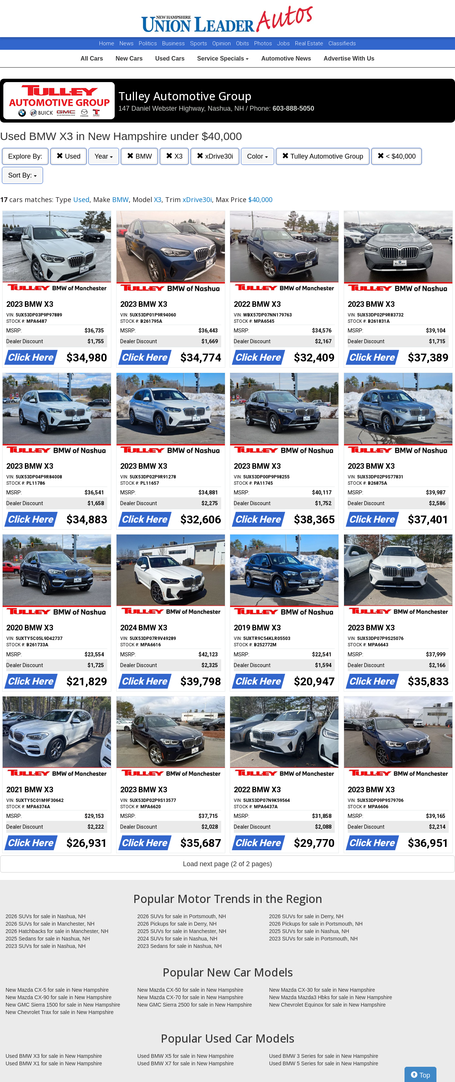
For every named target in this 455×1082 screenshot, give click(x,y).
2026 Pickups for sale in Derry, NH (177, 924)
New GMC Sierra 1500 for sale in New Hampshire (63, 1005)
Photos (264, 43)
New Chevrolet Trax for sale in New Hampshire (60, 1012)
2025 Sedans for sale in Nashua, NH (48, 939)
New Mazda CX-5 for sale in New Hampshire (57, 990)
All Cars (92, 58)
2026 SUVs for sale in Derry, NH (306, 916)
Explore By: (25, 156)
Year (104, 156)
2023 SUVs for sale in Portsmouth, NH (313, 939)
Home (106, 43)
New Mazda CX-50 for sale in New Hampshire (190, 990)
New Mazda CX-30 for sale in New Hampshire (322, 990)
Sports (199, 43)
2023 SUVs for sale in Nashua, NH (46, 946)
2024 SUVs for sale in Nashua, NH (177, 939)
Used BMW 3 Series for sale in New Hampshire (323, 1056)
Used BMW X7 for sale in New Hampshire (185, 1063)
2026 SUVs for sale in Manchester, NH (50, 924)
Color (257, 156)
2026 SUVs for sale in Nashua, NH (46, 916)
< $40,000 (396, 156)
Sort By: (22, 175)
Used (68, 156)
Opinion (222, 43)
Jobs (284, 43)
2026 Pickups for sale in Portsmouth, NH (316, 924)
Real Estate (310, 43)
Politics (148, 43)
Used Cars (169, 58)
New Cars (129, 58)
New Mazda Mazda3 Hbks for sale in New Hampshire (330, 997)
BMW (139, 156)
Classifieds (342, 43)
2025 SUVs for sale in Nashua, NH (309, 931)
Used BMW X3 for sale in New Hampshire (54, 1056)
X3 (174, 156)
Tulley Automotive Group (322, 156)
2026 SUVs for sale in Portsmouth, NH (181, 916)
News (127, 43)
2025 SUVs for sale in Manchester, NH (181, 931)
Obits (243, 43)
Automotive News (286, 58)
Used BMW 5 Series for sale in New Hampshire (323, 1063)
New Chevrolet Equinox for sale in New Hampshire (327, 1005)
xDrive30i (215, 156)
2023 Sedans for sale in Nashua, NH (179, 946)
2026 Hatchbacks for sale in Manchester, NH (57, 931)
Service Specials (223, 58)
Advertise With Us (349, 58)
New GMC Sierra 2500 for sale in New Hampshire (194, 1005)
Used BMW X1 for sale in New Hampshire (54, 1063)
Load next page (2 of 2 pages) (227, 864)
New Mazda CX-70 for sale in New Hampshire (190, 997)
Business (174, 43)
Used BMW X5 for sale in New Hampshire (185, 1056)
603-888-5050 (293, 108)
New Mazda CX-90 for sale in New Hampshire (59, 997)
